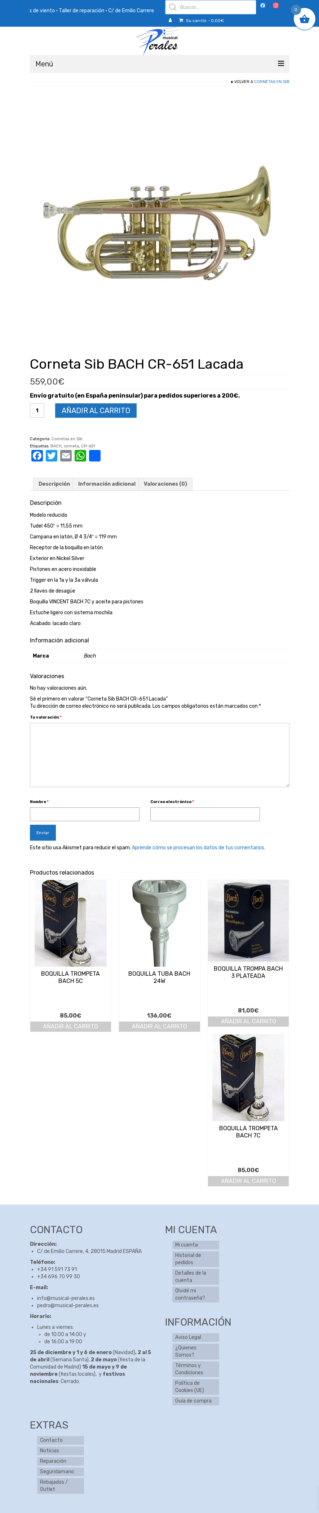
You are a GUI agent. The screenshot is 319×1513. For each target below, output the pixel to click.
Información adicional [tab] (107, 484)
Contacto (51, 1440)
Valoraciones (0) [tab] (165, 484)
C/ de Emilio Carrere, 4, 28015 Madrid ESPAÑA (89, 1251)
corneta (71, 446)
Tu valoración (46, 717)
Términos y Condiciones (189, 1369)
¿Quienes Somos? (185, 1351)
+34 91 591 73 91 (57, 1269)
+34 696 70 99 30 (58, 1277)
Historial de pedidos (188, 1259)
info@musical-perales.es (66, 1298)
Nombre (39, 801)
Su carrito (201, 20)
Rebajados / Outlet (54, 1485)
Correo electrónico (172, 801)
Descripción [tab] (54, 484)
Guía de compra (193, 1401)
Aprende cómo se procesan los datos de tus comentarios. (198, 848)
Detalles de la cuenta (190, 1276)
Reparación (53, 1461)
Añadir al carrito (96, 410)
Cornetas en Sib (271, 81)
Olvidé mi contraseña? (190, 1294)
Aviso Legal (188, 1337)
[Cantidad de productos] (37, 410)
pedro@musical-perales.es (68, 1305)
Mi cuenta (186, 1245)
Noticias (49, 1451)
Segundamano (57, 1472)
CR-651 (88, 446)
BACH (56, 446)
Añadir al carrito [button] (70, 1026)
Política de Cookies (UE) (189, 1386)
